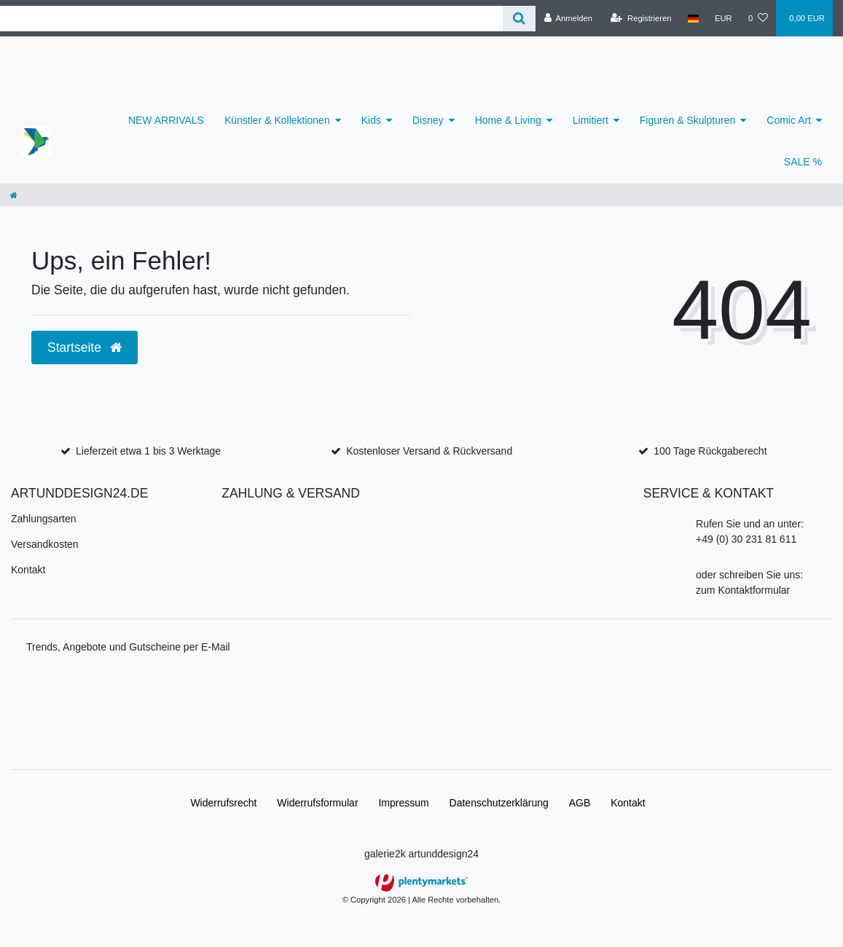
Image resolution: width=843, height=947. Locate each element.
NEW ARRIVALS (166, 120)
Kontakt (28, 569)
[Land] (693, 18)
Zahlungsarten (44, 518)
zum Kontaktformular (743, 590)
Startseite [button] (84, 347)
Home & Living (508, 120)
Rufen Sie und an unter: (750, 524)
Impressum (403, 803)
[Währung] (723, 18)
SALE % (803, 162)
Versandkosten (45, 544)
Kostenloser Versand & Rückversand (429, 451)
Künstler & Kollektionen (277, 120)
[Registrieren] (641, 18)
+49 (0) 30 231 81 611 (746, 539)
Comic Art (788, 120)
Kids (371, 120)
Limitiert (590, 120)
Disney (428, 120)
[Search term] (251, 18)
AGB (580, 803)
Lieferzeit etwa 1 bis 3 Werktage (148, 451)
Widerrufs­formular (317, 803)
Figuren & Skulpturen (688, 120)
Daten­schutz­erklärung (499, 803)
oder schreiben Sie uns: (749, 575)
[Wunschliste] (758, 18)
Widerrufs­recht (223, 803)
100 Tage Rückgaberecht (710, 451)
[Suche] (519, 18)
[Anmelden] (568, 18)
